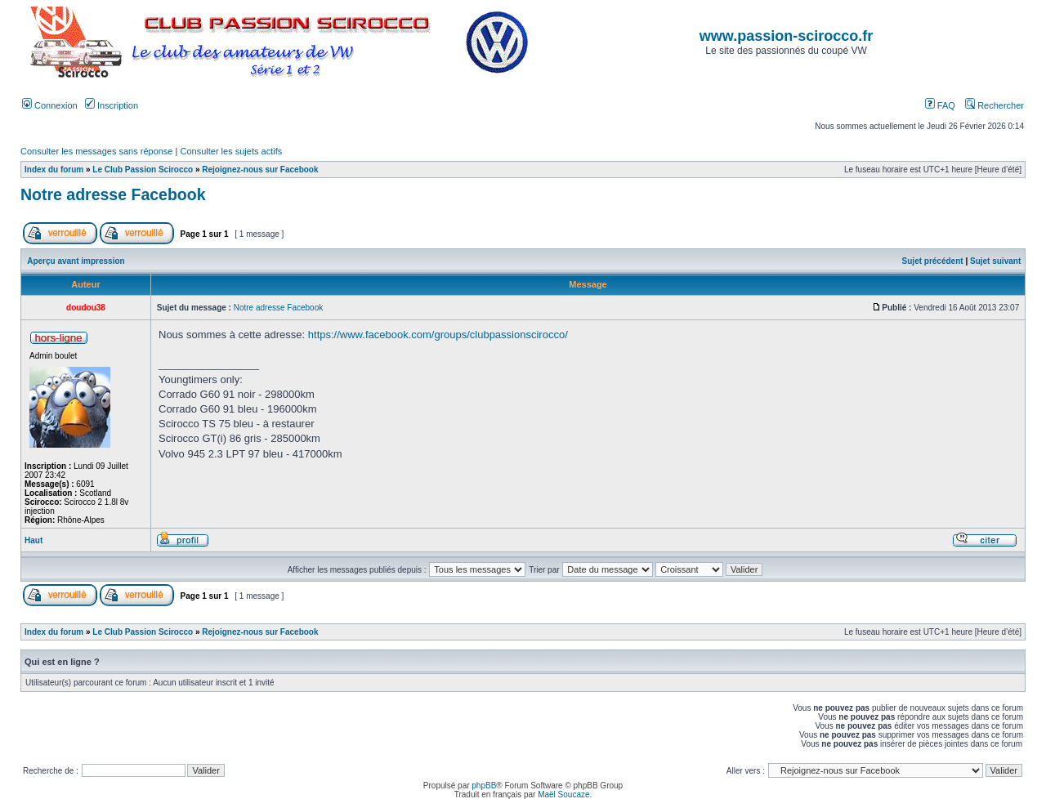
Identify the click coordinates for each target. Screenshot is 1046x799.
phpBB (484, 785)
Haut (33, 540)
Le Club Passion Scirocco (142, 169)
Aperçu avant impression (75, 261)
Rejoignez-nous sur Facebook (260, 169)
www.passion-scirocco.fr (786, 36)
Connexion (50, 105)
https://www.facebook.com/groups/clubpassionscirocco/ (438, 334)
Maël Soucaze (563, 794)
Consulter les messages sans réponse (96, 151)
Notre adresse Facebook (113, 194)
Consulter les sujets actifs (231, 151)
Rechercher (994, 105)
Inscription (111, 105)
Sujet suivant (995, 261)
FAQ (940, 105)
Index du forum (54, 169)
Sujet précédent (932, 261)
